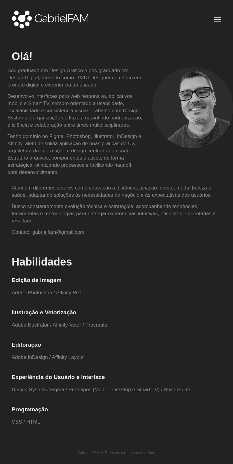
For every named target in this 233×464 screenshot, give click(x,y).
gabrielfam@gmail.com (58, 232)
